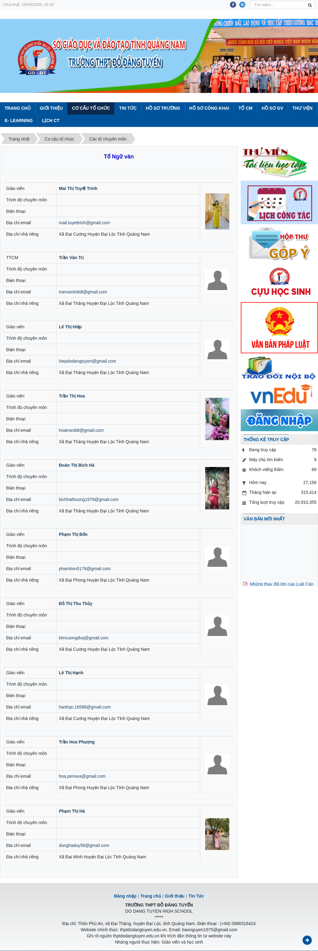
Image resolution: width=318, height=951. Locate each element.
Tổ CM (245, 108)
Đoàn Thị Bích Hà (77, 465)
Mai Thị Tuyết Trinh (78, 188)
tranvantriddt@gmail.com (83, 291)
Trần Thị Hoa (72, 395)
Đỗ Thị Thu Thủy (75, 603)
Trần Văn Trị (71, 257)
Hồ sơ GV (272, 108)
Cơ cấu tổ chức (91, 108)
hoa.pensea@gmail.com (82, 776)
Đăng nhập (125, 896)
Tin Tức (128, 108)
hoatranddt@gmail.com (81, 430)
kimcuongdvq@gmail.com (84, 637)
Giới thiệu (51, 108)
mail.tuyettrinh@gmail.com (84, 222)
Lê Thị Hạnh (71, 672)
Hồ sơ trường (163, 108)
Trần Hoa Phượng (77, 741)
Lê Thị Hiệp (70, 326)
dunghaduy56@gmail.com (84, 845)
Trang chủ (151, 896)
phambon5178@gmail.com (85, 568)
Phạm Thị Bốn (73, 534)
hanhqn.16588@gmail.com (85, 707)
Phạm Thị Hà (72, 811)
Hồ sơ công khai (209, 108)
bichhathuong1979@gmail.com (89, 499)
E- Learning (19, 120)
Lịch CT (50, 120)
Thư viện (302, 108)
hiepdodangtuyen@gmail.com (87, 361)
